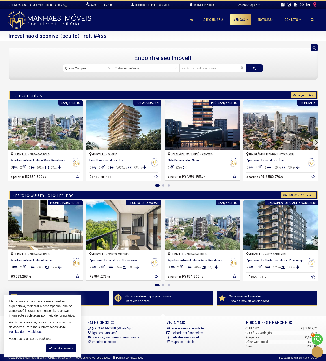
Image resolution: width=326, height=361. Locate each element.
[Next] (316, 142)
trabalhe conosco (104, 342)
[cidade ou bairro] (213, 68)
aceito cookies (61, 348)
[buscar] (254, 68)
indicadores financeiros (187, 333)
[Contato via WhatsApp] (317, 339)
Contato (293, 19)
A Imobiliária (213, 19)
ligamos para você (104, 333)
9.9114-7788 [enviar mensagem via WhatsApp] (101, 5)
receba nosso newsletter (188, 328)
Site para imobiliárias (290, 357)
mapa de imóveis (183, 342)
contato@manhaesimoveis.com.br (115, 337)
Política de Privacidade (129, 357)
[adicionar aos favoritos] (78, 177)
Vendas (241, 19)
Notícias (266, 19)
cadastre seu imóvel (185, 337)
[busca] (312, 19)
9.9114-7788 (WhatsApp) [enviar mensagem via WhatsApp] (112, 328)
